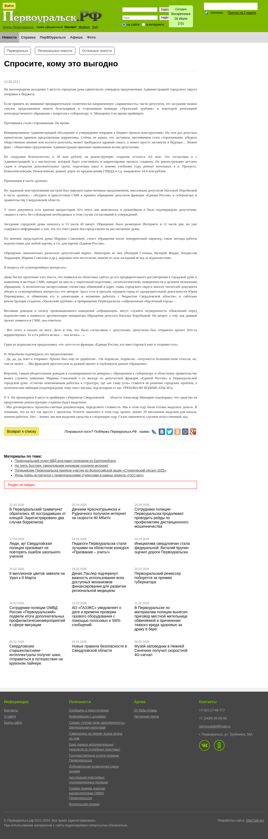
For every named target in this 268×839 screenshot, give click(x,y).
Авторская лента (146, 716)
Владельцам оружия (84, 804)
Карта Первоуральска (18, 27)
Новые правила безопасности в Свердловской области (99, 648)
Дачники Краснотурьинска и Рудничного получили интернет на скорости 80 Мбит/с (99, 513)
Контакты (11, 710)
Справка (28, 37)
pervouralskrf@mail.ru (215, 726)
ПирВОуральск (53, 37)
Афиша (76, 37)
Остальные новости (97, 51)
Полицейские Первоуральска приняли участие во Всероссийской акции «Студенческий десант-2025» (90, 470)
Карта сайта (13, 723)
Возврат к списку (21, 431)
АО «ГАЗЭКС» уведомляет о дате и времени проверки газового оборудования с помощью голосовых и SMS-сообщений (96, 616)
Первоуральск (17, 51)
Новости (9, 37)
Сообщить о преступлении (89, 710)
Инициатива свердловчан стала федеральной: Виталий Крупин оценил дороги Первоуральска (162, 547)
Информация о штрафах (87, 716)
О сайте (10, 716)
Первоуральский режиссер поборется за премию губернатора (158, 577)
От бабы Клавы (145, 710)
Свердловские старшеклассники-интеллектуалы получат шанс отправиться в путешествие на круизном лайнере (36, 654)
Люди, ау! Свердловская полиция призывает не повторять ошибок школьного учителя (35, 549)
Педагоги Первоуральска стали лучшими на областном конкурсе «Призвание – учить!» (100, 547)
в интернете (155, 24)
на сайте (133, 24)
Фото (91, 37)
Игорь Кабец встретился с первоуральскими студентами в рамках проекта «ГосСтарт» (79, 475)
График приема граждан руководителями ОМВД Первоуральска (87, 793)
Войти (9, 6)
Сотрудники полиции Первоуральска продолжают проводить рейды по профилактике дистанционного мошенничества (161, 517)
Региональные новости (55, 51)
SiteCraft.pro (255, 820)
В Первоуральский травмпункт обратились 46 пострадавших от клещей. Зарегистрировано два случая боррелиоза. (37, 515)
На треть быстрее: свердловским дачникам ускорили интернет (61, 466)
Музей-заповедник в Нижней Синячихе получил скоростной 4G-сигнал (161, 650)
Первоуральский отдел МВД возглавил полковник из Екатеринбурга (65, 461)
